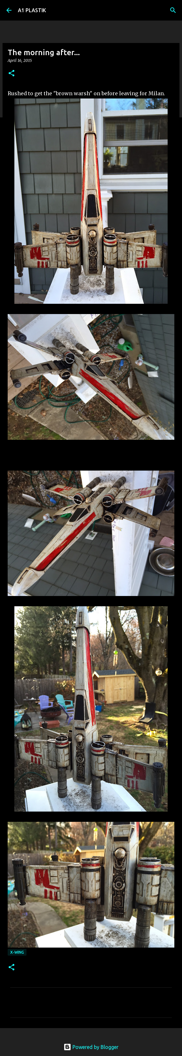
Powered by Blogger (91, 1047)
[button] (11, 73)
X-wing (17, 952)
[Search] (173, 10)
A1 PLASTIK (32, 10)
